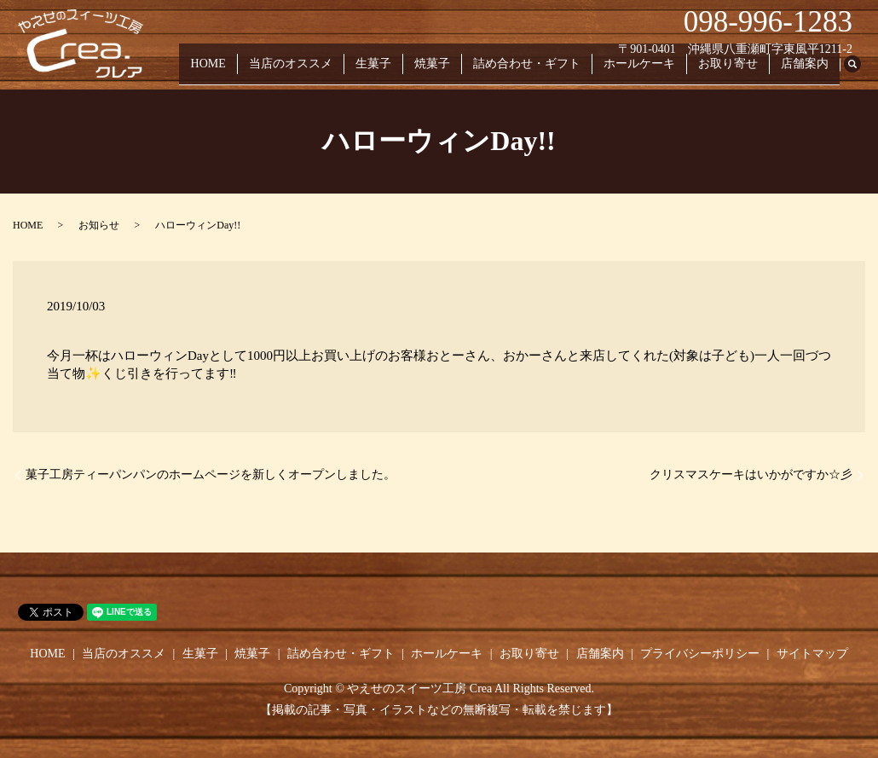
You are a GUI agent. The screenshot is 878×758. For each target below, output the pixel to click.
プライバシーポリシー (700, 653)
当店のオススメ (331, 71)
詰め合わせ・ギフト (548, 71)
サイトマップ (812, 653)
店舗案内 (807, 71)
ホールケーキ (654, 71)
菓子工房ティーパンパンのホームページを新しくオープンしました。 (211, 474)
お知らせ (98, 225)
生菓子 (407, 71)
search (861, 72)
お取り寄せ (737, 71)
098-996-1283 (768, 21)
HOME (255, 71)
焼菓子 (460, 71)
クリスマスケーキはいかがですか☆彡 (751, 474)
